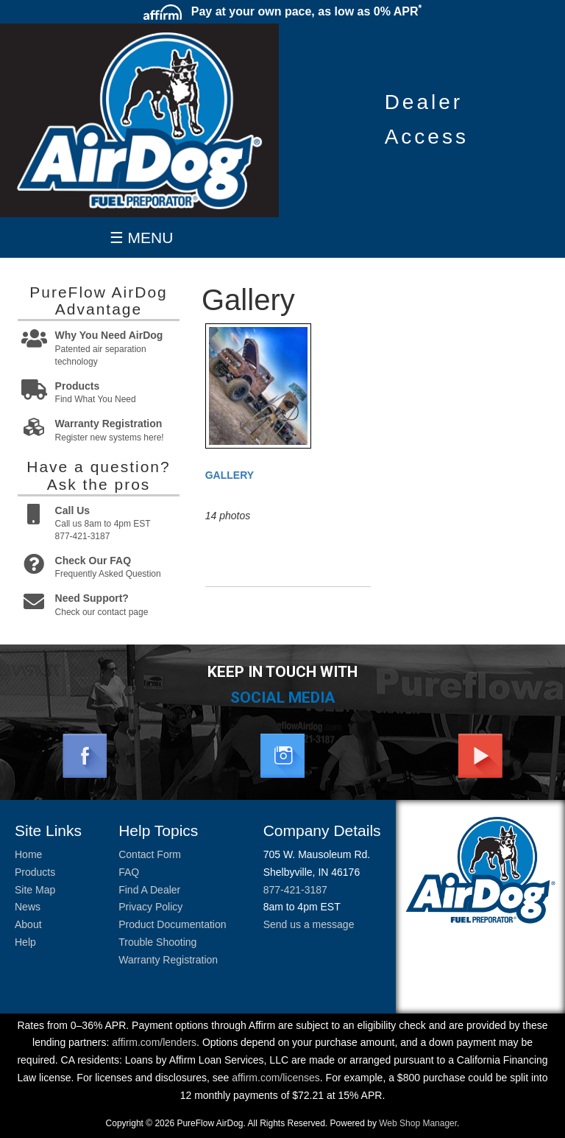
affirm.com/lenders (154, 1042)
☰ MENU (142, 237)
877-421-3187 (295, 890)
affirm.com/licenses (276, 1077)
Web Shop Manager (418, 1123)
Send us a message (309, 924)
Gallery (229, 475)
